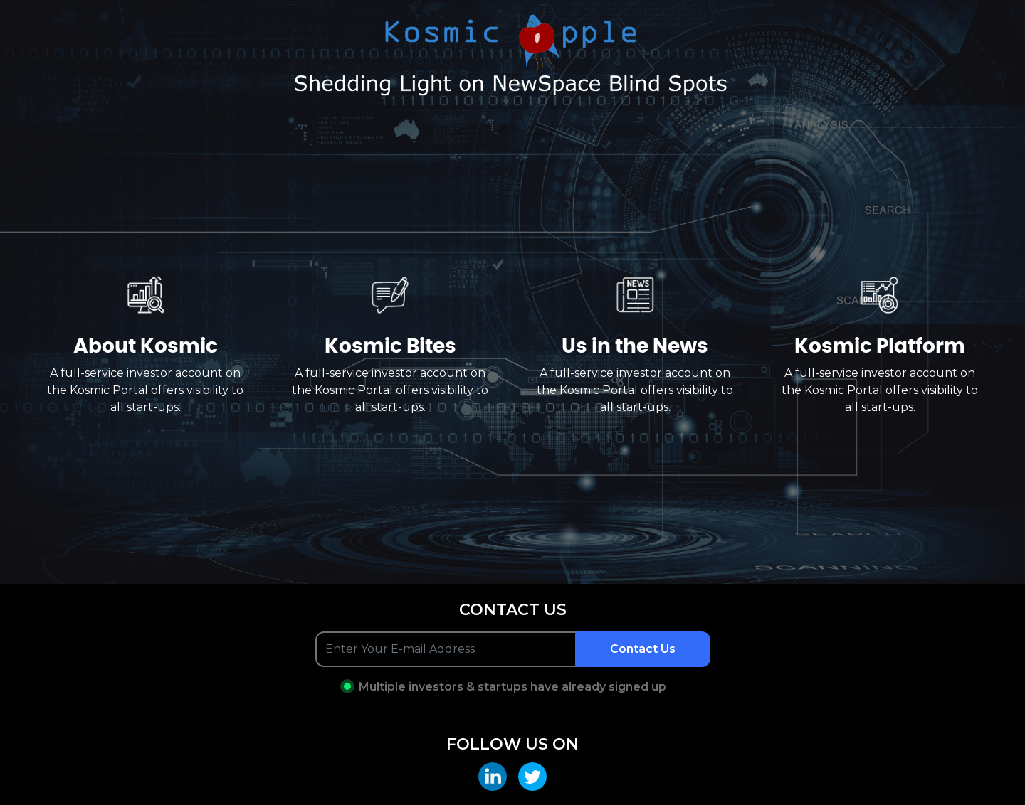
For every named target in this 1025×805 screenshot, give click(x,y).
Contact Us (643, 649)
